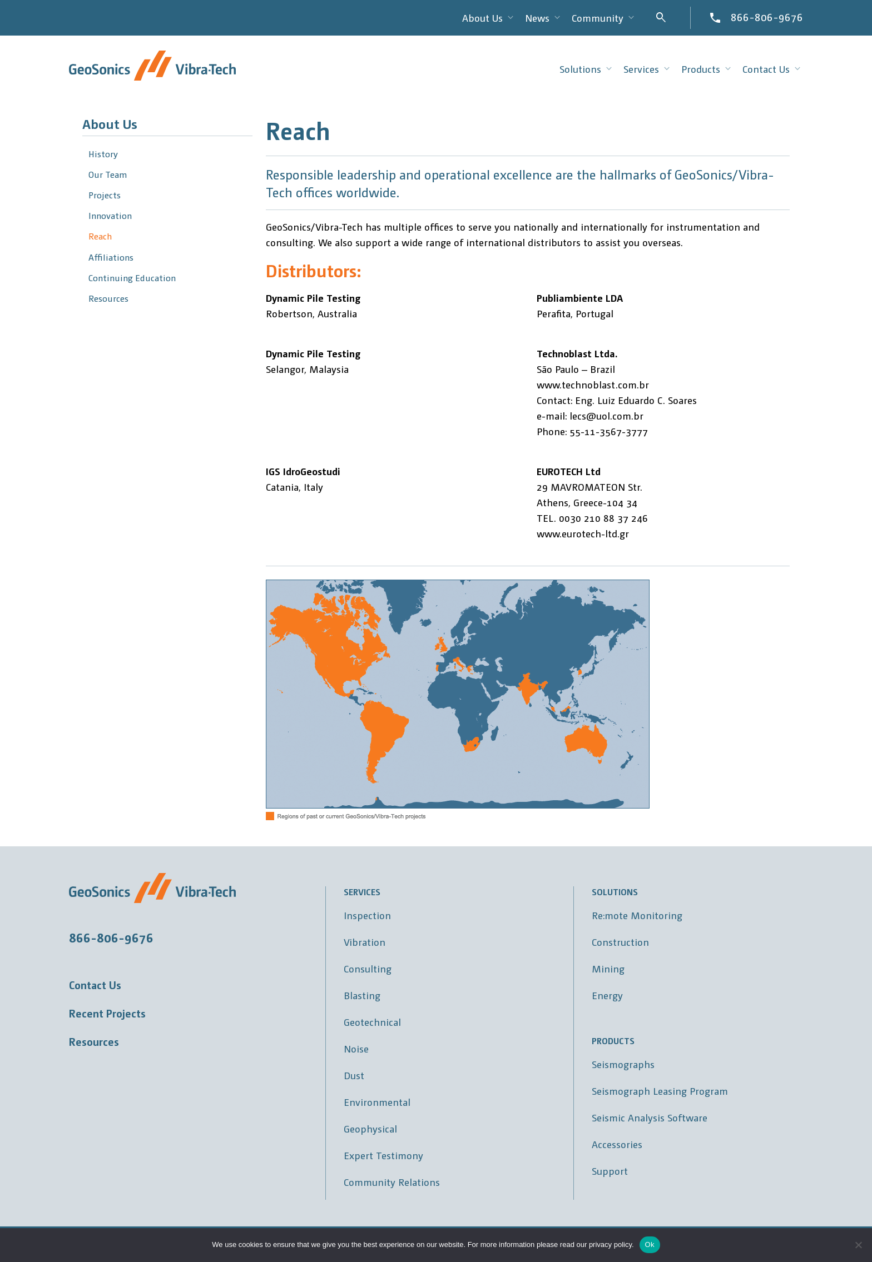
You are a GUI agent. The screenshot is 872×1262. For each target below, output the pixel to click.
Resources (108, 298)
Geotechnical (372, 1021)
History (103, 153)
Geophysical (370, 1128)
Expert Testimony (383, 1155)
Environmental (377, 1101)
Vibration (364, 941)
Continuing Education (132, 277)
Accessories (617, 1144)
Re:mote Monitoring (637, 915)
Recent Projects (107, 1013)
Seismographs (623, 1064)
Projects (104, 195)
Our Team (107, 174)
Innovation (110, 215)
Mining (608, 968)
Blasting (362, 995)
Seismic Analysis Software (649, 1117)
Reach (100, 236)
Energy (607, 995)
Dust (354, 1075)
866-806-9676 (767, 16)
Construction (620, 941)
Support (610, 1170)
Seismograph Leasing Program (660, 1090)
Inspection (367, 915)
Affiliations (110, 257)
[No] (858, 1244)
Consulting (368, 968)
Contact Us (95, 984)
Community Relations (392, 1181)
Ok (650, 1244)
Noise (356, 1048)
